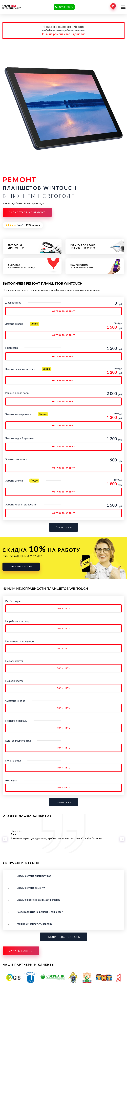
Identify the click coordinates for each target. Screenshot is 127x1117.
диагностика (32, 246)
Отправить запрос (21, 567)
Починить (63, 608)
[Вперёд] (122, 839)
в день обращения (94, 266)
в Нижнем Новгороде (32, 266)
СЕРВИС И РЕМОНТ (11, 7)
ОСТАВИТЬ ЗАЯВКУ (63, 311)
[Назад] (5, 839)
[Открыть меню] (123, 7)
